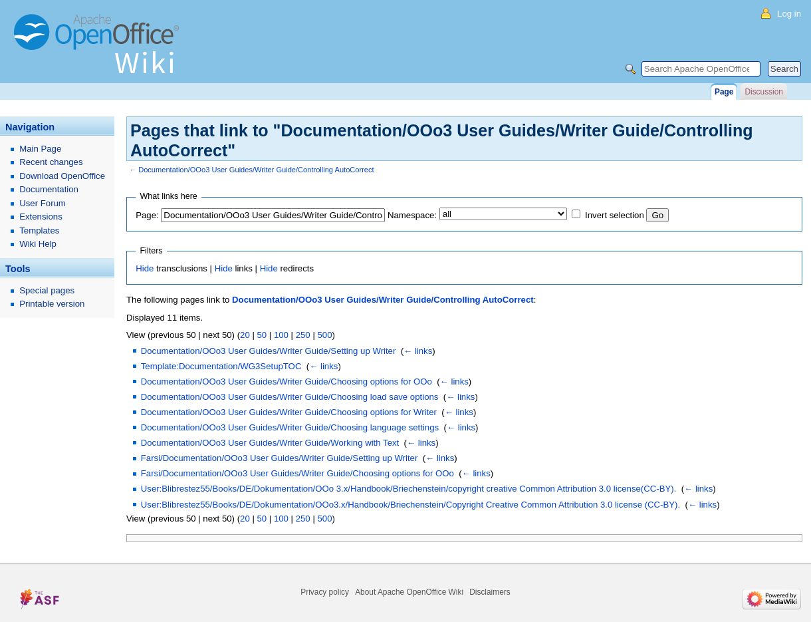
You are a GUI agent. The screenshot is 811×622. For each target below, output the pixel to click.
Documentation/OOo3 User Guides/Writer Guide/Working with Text (270, 443)
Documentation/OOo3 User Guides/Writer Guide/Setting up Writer (268, 351)
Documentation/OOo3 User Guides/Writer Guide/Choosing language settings (290, 427)
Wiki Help (38, 244)
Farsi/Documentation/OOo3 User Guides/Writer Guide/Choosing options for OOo (297, 473)
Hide (145, 268)
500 (324, 335)
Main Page (40, 149)
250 (303, 335)
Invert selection (614, 215)
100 (281, 335)
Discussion (763, 91)
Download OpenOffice (62, 176)
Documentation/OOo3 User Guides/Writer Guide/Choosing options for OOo (286, 382)
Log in (789, 14)
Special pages (46, 290)
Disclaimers (489, 592)
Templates (39, 230)
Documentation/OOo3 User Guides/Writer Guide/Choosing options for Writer (289, 412)
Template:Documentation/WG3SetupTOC (221, 366)
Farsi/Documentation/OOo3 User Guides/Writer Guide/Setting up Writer (279, 458)
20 (245, 335)
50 (262, 335)
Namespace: (412, 215)
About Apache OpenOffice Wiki (409, 592)
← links (418, 351)
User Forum (42, 203)
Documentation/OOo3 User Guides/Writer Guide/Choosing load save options (290, 397)
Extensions (40, 217)
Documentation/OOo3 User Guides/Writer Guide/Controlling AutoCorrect (256, 170)
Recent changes (50, 162)
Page (724, 91)
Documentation (48, 189)
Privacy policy (324, 592)
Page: (147, 215)
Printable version (51, 304)
